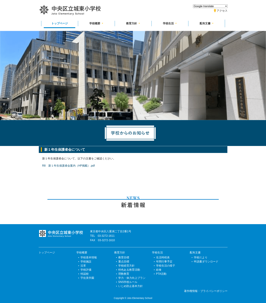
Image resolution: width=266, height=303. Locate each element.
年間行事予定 (164, 261)
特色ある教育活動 (129, 269)
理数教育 (123, 273)
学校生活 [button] (168, 23)
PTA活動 (161, 273)
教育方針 (119, 252)
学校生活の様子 (165, 265)
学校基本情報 (88, 257)
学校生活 (157, 252)
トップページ (59, 23)
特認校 (84, 273)
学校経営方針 (126, 265)
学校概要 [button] (95, 23)
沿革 (83, 265)
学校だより (200, 257)
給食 (159, 269)
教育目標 (123, 257)
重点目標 (123, 261)
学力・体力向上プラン (132, 277)
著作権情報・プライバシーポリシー (206, 291)
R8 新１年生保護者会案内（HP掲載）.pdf (68, 165)
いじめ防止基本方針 (130, 286)
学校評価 (85, 269)
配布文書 (195, 252)
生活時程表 (163, 257)
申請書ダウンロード (206, 261)
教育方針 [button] (132, 23)
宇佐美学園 (87, 277)
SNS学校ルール (128, 282)
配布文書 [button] (205, 23)
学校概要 (81, 252)
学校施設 (85, 261)
